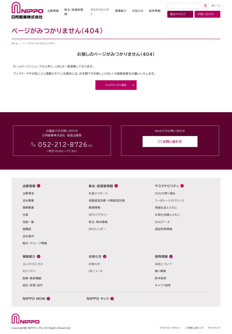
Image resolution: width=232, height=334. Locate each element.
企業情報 (53, 10)
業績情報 (94, 207)
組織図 (27, 229)
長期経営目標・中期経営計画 (107, 200)
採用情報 (154, 10)
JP (212, 6)
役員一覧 (28, 222)
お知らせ (137, 10)
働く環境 (160, 271)
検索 (206, 6)
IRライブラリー (98, 214)
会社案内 (28, 236)
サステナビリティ (99, 12)
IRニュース (96, 271)
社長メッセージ (98, 193)
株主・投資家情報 (73, 12)
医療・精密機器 (32, 278)
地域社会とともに (166, 207)
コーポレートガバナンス (169, 200)
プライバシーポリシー (170, 328)
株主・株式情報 (98, 222)
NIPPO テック (98, 298)
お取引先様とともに (167, 214)
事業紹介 (121, 10)
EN (218, 6)
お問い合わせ (172, 141)
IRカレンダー (97, 229)
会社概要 (28, 200)
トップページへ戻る (116, 85)
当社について (163, 264)
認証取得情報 (163, 229)
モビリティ (29, 271)
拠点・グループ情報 (35, 243)
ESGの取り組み (165, 193)
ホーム (15, 43)
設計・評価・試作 (33, 285)
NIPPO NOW (34, 298)
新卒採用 (160, 278)
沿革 (25, 214)
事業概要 (28, 207)
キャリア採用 (163, 285)
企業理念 (28, 193)
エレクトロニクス (33, 264)
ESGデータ (162, 222)
